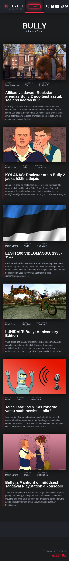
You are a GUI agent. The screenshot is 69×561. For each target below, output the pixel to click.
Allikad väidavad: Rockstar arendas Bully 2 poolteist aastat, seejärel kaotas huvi (33, 96)
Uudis (24, 167)
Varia (27, 85)
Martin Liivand (11, 246)
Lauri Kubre (10, 167)
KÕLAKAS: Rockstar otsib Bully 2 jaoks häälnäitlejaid (35, 177)
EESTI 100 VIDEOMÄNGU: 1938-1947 (33, 255)
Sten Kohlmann (12, 85)
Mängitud (26, 324)
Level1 (8, 399)
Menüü (34, 6)
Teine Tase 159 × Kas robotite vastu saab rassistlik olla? (31, 409)
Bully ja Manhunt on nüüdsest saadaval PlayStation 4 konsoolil (34, 484)
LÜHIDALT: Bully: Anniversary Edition (31, 334)
